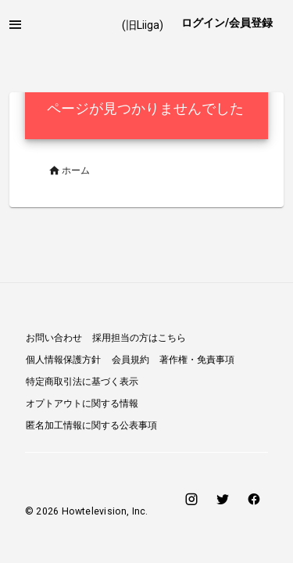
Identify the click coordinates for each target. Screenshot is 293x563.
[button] (15, 25)
